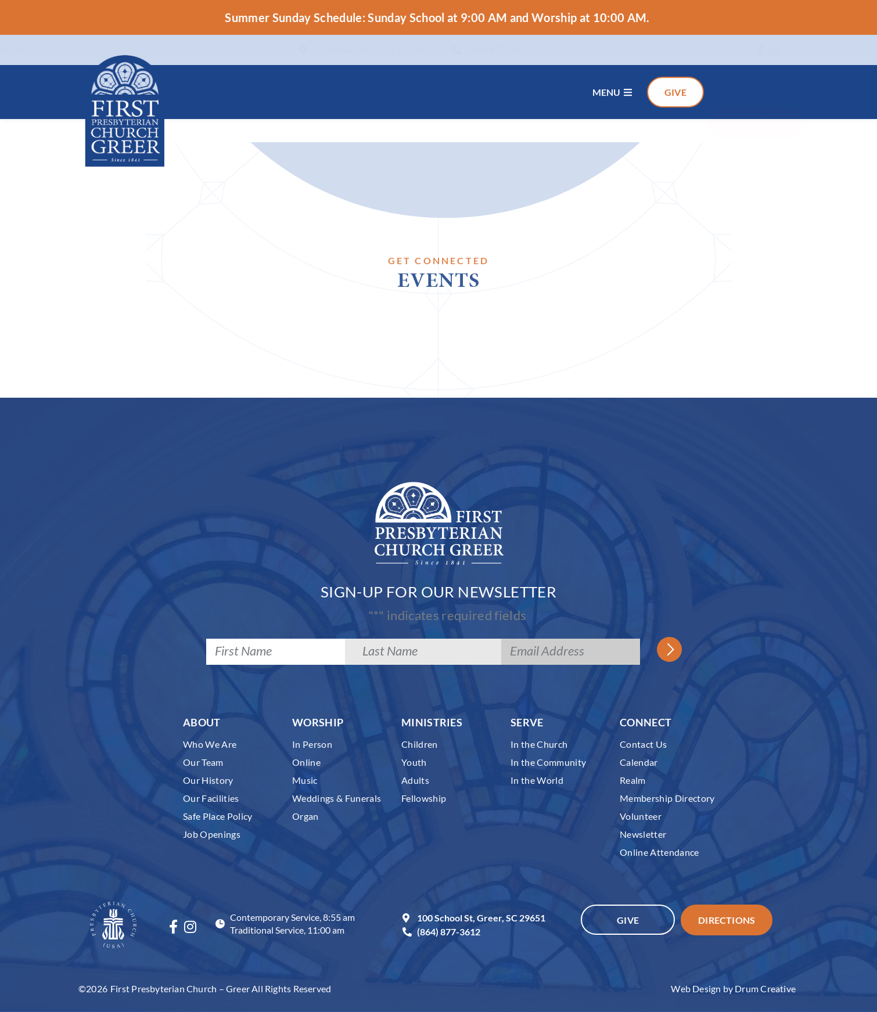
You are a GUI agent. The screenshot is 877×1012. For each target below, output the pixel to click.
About (202, 722)
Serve (527, 722)
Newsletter (643, 834)
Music (305, 780)
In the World (537, 780)
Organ (305, 816)
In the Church (539, 744)
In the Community (548, 762)
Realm (633, 780)
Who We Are (209, 744)
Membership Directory (667, 798)
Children (419, 744)
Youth (414, 762)
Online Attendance (659, 852)
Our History (208, 780)
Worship (317, 722)
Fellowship (423, 798)
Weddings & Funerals (336, 798)
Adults (415, 780)
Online (306, 762)
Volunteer (641, 816)
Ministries (431, 722)
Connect (645, 722)
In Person (312, 744)
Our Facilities (211, 798)
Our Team (203, 762)
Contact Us (643, 744)
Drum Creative (765, 988)
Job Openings (211, 834)
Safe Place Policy (218, 816)
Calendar (639, 762)
